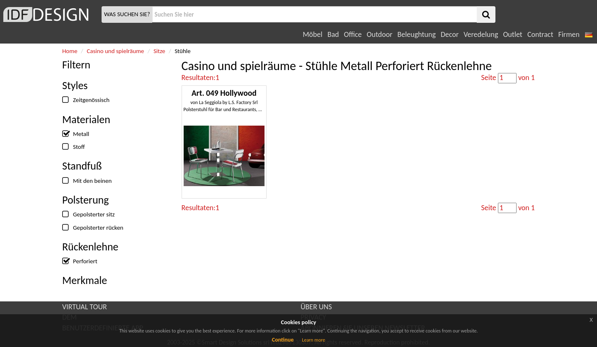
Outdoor (380, 34)
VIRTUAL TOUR (84, 306)
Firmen (568, 34)
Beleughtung (416, 34)
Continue (283, 339)
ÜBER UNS (316, 306)
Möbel (312, 34)
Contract (540, 34)
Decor (450, 34)
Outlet (512, 34)
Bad (333, 34)
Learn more (313, 340)
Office (353, 34)
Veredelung (481, 34)
